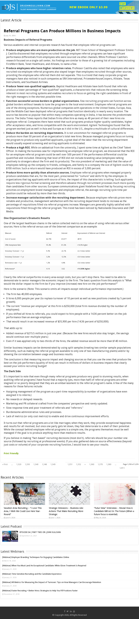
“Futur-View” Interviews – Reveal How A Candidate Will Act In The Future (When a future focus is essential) (114, 511)
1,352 (78, 464)
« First (5, 464)
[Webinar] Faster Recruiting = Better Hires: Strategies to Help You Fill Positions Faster (40, 590)
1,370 (100, 464)
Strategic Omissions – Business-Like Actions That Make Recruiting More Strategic (66, 511)
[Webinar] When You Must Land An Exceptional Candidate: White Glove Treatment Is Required (44, 565)
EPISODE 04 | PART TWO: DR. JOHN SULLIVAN (40, 532)
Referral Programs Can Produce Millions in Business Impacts (62, 31)
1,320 (18, 464)
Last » (122, 468)
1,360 (91, 464)
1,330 (27, 464)
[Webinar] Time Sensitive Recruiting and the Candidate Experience (32, 574)
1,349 (52, 464)
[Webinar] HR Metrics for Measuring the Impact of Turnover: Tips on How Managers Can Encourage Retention (51, 582)
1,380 (108, 464)
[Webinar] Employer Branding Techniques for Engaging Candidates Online (35, 557)
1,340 (35, 464)
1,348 (44, 464)
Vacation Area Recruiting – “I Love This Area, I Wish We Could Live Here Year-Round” (23, 511)
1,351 (70, 464)
